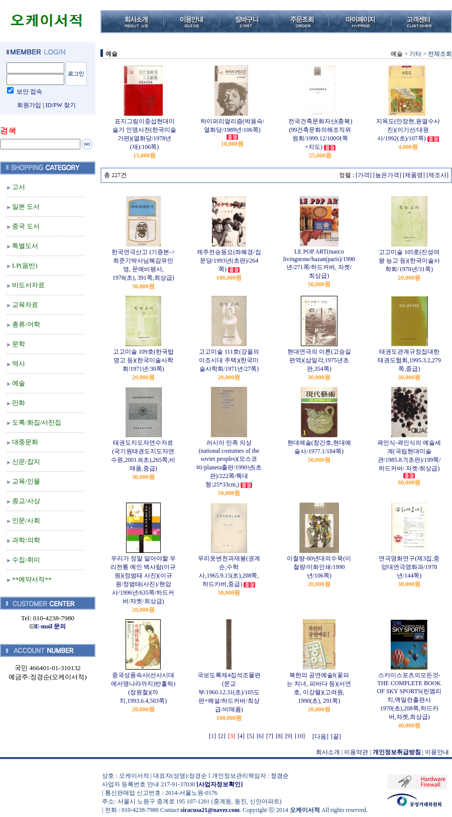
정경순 (280, 775)
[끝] (336, 736)
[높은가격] (387, 175)
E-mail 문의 (48, 626)
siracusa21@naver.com (210, 809)
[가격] (364, 175)
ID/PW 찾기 (60, 105)
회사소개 (328, 752)
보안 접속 (29, 91)
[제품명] (414, 175)
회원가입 (29, 105)
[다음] (320, 736)
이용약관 (356, 752)
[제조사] (437, 175)
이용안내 (437, 752)
